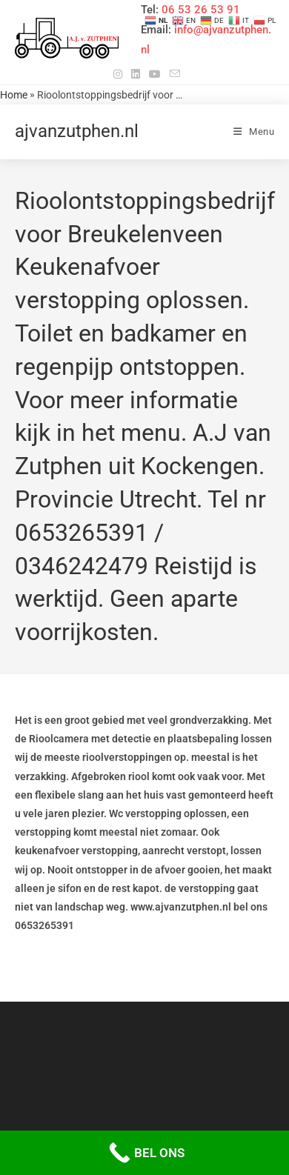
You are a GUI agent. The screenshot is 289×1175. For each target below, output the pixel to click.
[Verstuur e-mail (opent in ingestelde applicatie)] (172, 74)
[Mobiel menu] (254, 131)
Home (13, 95)
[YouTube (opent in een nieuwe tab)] (154, 74)
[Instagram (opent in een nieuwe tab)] (118, 74)
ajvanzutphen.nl (77, 131)
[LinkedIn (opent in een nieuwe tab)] (135, 74)
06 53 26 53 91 (201, 9)
